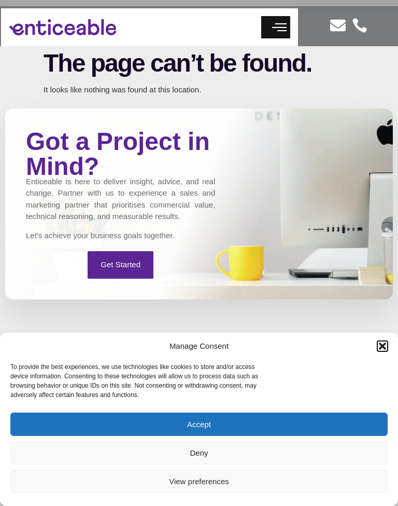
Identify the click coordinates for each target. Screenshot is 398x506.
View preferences (199, 481)
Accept (199, 424)
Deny (199, 452)
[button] (382, 346)
